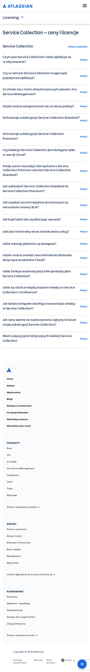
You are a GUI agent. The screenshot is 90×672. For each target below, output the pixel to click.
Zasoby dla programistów (21, 617)
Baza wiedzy (14, 549)
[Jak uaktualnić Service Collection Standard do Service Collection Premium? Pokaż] (45, 189)
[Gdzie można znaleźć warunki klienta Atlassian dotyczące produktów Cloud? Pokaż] (45, 258)
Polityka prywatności (20, 661)
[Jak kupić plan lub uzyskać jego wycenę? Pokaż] (45, 219)
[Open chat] (82, 664)
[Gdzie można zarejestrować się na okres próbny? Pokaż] (45, 106)
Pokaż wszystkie (77, 46)
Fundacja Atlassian (17, 412)
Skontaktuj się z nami (19, 426)
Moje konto (13, 563)
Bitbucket (12, 495)
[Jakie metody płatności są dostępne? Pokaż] (45, 243)
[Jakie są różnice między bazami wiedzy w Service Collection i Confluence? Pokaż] (45, 290)
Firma (10, 379)
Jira (9, 455)
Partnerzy (12, 597)
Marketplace (14, 556)
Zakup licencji (14, 536)
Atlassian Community (18, 542)
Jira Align (12, 461)
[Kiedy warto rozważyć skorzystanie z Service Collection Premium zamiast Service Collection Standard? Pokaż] (45, 171)
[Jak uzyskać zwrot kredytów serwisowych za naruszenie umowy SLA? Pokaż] (45, 205)
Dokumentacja (15, 610)
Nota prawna (51, 661)
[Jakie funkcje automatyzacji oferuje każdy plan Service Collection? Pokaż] (45, 274)
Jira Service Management (20, 468)
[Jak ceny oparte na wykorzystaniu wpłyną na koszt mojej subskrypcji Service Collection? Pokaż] (45, 322)
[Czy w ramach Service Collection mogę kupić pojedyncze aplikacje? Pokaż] (45, 76)
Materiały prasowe (17, 419)
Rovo (9, 448)
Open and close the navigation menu (23, 17)
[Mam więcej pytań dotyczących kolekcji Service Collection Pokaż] (45, 338)
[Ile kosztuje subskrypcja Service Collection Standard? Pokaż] (45, 120)
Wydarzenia (13, 392)
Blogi (10, 399)
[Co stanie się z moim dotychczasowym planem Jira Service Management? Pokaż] (45, 92)
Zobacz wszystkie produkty (23, 507)
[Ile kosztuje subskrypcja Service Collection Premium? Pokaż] (45, 136)
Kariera (11, 385)
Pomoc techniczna (17, 529)
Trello (10, 488)
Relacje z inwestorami (19, 405)
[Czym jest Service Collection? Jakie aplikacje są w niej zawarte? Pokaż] (45, 59)
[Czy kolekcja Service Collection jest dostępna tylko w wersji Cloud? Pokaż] (45, 152)
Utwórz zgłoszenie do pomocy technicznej (31, 574)
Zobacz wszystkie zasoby (22, 635)
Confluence (13, 475)
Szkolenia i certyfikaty (18, 603)
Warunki (38, 660)
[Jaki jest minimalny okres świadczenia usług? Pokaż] (45, 231)
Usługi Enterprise (16, 623)
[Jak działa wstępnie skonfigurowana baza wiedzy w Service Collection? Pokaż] (45, 306)
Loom (10, 481)
